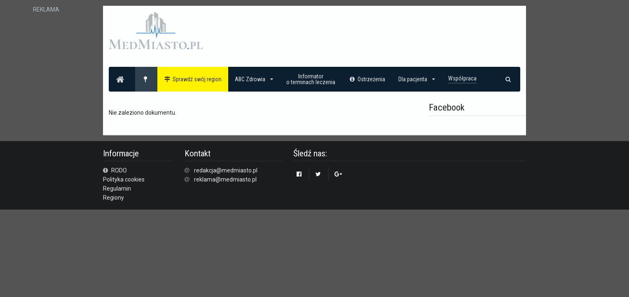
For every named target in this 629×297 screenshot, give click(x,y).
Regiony (113, 197)
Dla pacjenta (416, 79)
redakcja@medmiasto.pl (225, 170)
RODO (115, 170)
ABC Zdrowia (254, 79)
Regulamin (117, 188)
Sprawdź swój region (193, 79)
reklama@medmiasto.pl (225, 179)
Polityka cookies (124, 179)
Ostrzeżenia (366, 79)
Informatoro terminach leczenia (310, 79)
